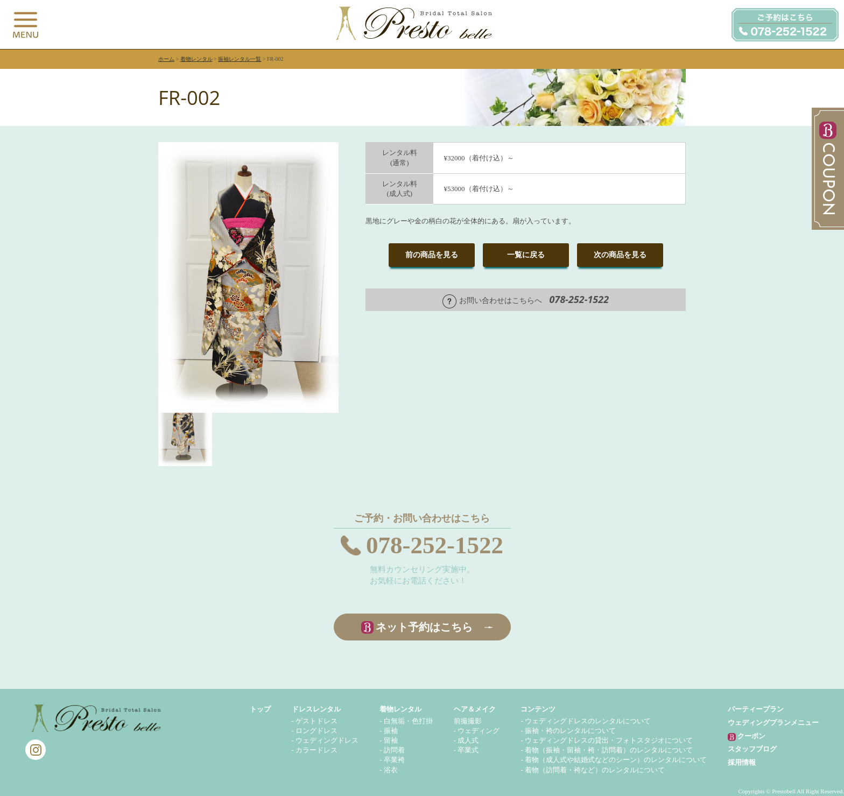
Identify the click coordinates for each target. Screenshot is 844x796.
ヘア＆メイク (475, 709)
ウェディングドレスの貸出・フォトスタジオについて (609, 740)
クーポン (746, 736)
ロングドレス (316, 731)
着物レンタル (196, 59)
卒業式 (468, 750)
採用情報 (742, 762)
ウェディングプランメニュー (773, 722)
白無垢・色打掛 (408, 721)
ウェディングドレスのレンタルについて (588, 721)
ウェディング (479, 731)
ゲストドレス (316, 721)
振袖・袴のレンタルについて (570, 731)
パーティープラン (756, 709)
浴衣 (391, 770)
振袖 (391, 731)
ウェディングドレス (327, 740)
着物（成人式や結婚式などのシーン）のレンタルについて (616, 760)
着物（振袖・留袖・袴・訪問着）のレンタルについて (609, 750)
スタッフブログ (752, 749)
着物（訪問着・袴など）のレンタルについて (595, 770)
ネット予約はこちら (424, 627)
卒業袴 (394, 760)
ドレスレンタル (316, 709)
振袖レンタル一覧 (239, 59)
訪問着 (394, 750)
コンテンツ (538, 709)
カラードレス (316, 750)
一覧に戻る (526, 255)
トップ (260, 709)
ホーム (166, 59)
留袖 (391, 740)
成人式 (468, 740)
